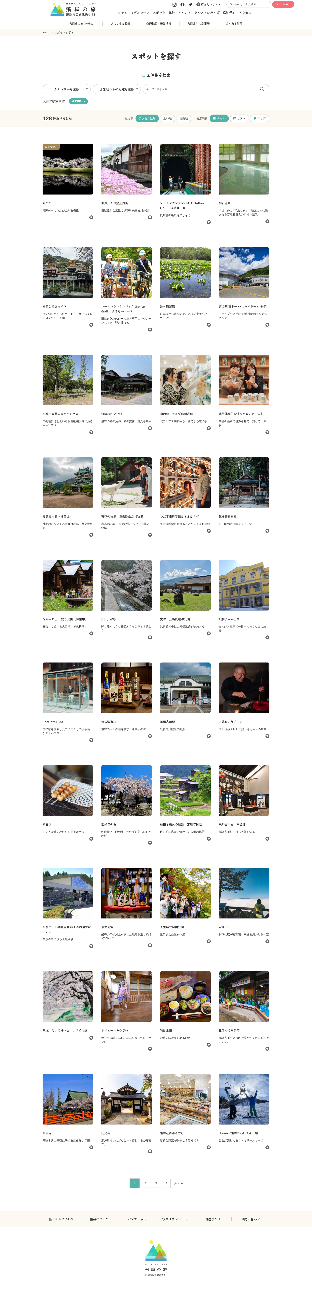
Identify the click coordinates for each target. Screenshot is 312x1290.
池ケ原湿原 (168, 307)
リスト (239, 119)
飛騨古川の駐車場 (198, 23)
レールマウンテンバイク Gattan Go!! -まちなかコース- (124, 309)
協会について (99, 1220)
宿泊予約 (229, 12)
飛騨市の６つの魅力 (82, 23)
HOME (47, 32)
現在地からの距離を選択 (116, 89)
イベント (184, 12)
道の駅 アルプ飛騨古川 (177, 414)
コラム (122, 12)
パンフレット (137, 1220)
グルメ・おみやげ (207, 12)
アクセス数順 (147, 119)
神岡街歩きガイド (55, 307)
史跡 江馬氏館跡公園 (176, 620)
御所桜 (49, 203)
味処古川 (166, 1031)
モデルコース (140, 12)
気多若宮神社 (228, 517)
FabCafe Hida (54, 722)
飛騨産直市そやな (172, 1133)
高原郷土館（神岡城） (58, 517)
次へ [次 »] (179, 1184)
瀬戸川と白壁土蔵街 (115, 203)
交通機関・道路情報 (158, 23)
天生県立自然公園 (174, 927)
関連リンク (213, 1220)
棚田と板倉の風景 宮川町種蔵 (182, 825)
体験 (172, 12)
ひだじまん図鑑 (120, 23)
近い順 (167, 119)
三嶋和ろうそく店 (231, 722)
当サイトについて (61, 1220)
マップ (259, 119)
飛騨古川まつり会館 (233, 825)
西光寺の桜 (109, 825)
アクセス (245, 12)
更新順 (183, 119)
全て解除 (77, 101)
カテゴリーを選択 (66, 89)
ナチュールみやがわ (115, 1031)
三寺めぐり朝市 (230, 1031)
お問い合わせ (250, 1220)
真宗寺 (47, 1133)
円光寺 (106, 1133)
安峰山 (223, 927)
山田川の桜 (110, 620)
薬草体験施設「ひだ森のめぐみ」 (242, 414)
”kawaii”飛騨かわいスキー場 (239, 1133)
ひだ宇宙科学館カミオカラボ (180, 517)
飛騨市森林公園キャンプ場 (62, 414)
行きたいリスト (208, 4)
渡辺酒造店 (109, 722)
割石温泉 (225, 203)
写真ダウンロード (175, 1220)
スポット (159, 12)
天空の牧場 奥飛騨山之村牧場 (125, 517)
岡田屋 (47, 825)
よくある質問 (234, 23)
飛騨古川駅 (168, 722)
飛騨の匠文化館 (112, 414)
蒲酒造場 (107, 927)
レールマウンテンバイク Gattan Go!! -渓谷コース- (183, 206)
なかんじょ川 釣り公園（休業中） (67, 620)
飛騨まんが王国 (230, 620)
